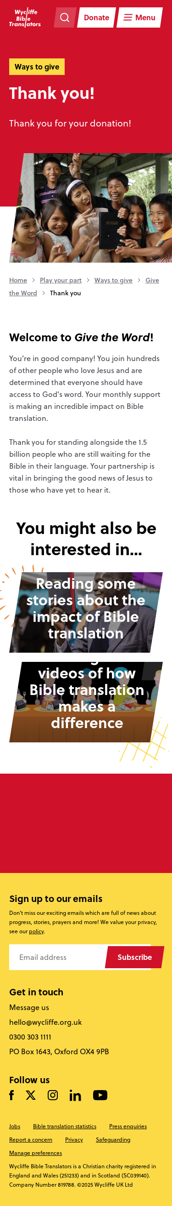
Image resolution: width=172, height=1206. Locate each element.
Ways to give (113, 280)
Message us (29, 1007)
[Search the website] (65, 17)
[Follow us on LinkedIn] (75, 1096)
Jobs (14, 1126)
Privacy (74, 1139)
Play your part (61, 280)
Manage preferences (35, 1153)
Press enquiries (128, 1126)
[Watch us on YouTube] (100, 1095)
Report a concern (30, 1139)
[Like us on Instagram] (53, 1095)
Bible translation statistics (64, 1126)
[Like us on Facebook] (11, 1095)
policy (36, 931)
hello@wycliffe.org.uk (45, 1022)
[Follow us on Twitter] (31, 1096)
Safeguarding (113, 1139)
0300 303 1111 (30, 1037)
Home (18, 280)
